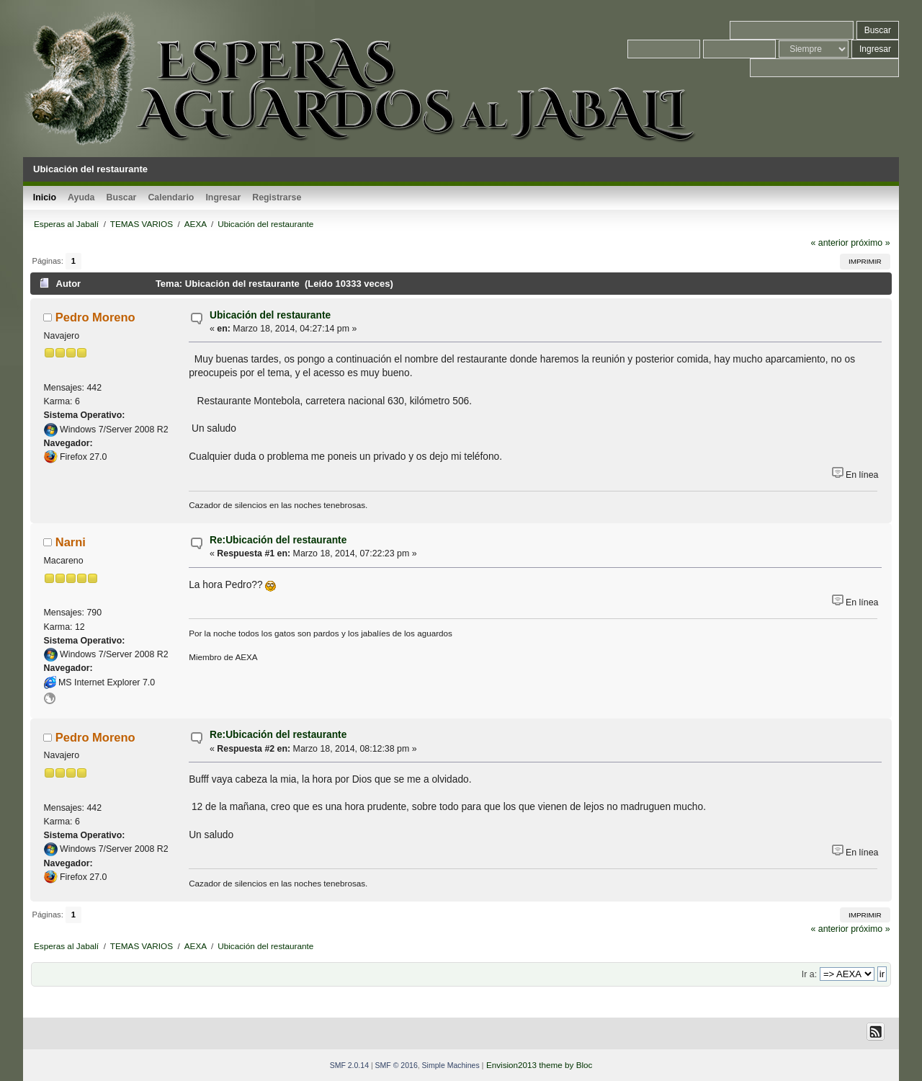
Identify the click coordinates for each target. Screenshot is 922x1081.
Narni (70, 541)
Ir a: (809, 974)
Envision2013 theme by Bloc (539, 1064)
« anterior (829, 243)
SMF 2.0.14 (349, 1065)
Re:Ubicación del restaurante (278, 540)
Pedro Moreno (95, 317)
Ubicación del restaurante (270, 315)
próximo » (870, 243)
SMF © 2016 (396, 1065)
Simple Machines (451, 1065)
